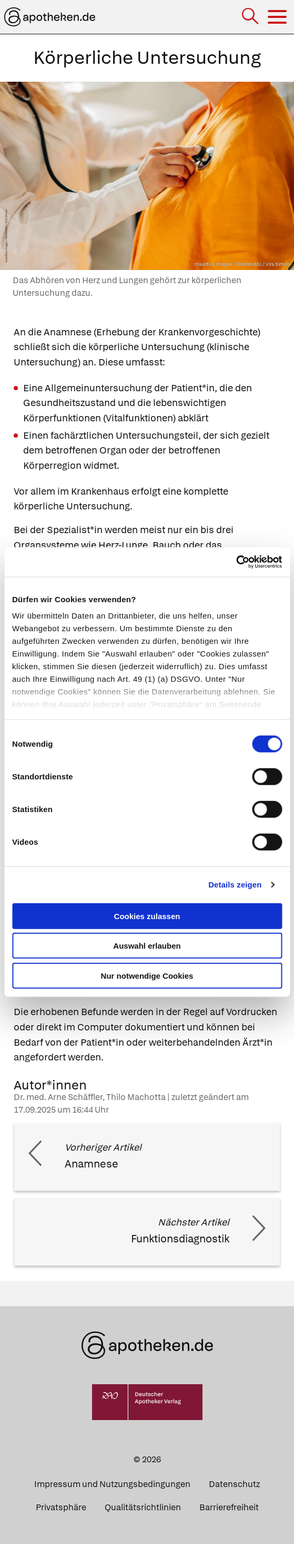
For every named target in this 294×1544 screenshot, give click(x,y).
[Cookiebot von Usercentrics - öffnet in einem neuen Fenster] (236, 562)
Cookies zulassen (147, 915)
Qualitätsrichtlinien (143, 1507)
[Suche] (251, 17)
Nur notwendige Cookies (147, 975)
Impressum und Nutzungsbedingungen (112, 1484)
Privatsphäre (61, 1507)
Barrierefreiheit (229, 1507)
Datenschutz (234, 1484)
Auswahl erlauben (146, 945)
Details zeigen (234, 884)
